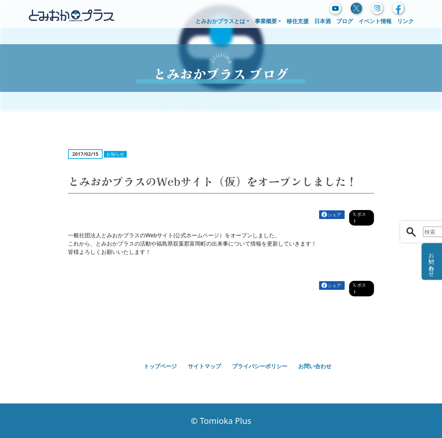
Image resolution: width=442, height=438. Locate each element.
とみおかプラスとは (220, 21)
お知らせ (115, 154)
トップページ (160, 366)
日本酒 (322, 21)
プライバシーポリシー (259, 366)
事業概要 (266, 21)
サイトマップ (204, 366)
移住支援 (298, 21)
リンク (405, 21)
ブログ (344, 21)
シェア (334, 214)
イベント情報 (375, 21)
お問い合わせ (315, 366)
